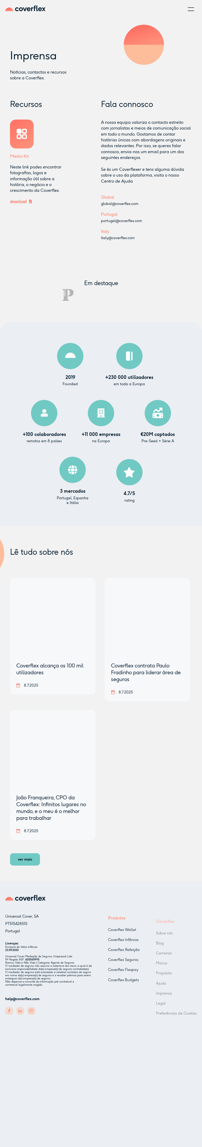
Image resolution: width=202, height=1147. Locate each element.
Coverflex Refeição (124, 956)
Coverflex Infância (123, 946)
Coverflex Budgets (123, 986)
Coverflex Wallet (122, 936)
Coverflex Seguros (123, 966)
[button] (191, 9)
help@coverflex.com (22, 1002)
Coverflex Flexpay (123, 976)
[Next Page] (25, 859)
